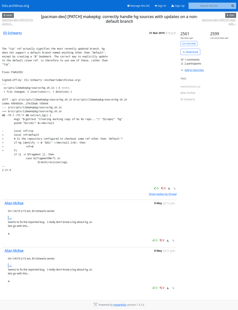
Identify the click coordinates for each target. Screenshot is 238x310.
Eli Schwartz (12, 33)
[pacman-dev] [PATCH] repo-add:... (219, 22)
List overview (189, 43)
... (10, 218)
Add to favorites (192, 70)
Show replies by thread (162, 194)
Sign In (160, 5)
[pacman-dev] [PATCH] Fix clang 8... (17, 22)
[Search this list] (209, 6)
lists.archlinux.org (15, 6)
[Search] (232, 6)
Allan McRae (14, 203)
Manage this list (138, 5)
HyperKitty (119, 304)
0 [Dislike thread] (163, 188)
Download (190, 52)
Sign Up (178, 5)
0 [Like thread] (156, 188)
